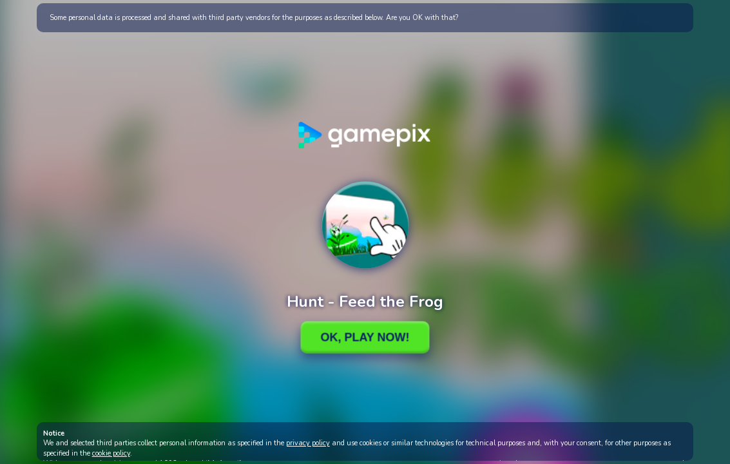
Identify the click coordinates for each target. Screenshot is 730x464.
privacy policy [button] (308, 443)
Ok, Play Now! (364, 337)
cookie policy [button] (111, 453)
